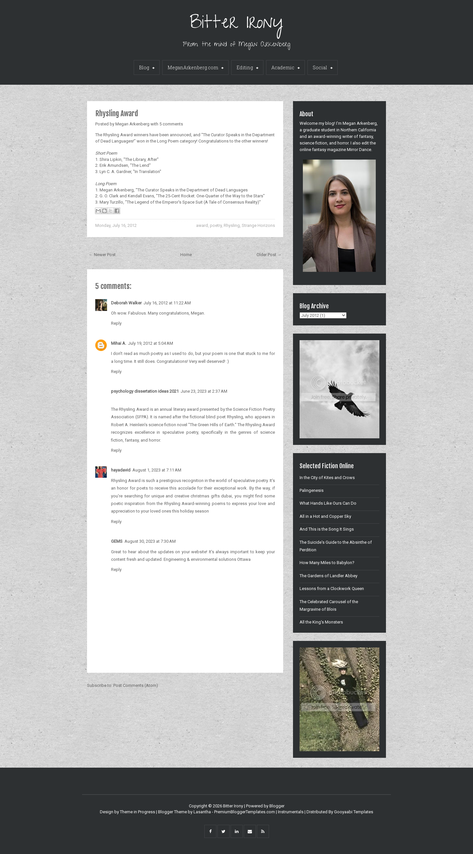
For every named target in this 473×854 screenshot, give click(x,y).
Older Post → (269, 254)
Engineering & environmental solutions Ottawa (207, 559)
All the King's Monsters (321, 622)
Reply (116, 323)
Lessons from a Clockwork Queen (332, 588)
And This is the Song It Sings (327, 529)
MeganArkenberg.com (195, 68)
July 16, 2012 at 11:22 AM (167, 302)
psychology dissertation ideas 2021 (145, 391)
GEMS (117, 541)
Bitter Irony (236, 24)
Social (322, 68)
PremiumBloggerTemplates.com (244, 811)
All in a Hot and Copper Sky (325, 516)
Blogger (276, 805)
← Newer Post (102, 254)
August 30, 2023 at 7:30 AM (150, 541)
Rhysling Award (116, 113)
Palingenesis (312, 490)
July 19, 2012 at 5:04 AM (150, 343)
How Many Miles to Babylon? (327, 562)
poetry (216, 225)
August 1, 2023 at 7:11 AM (156, 470)
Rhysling (232, 225)
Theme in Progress (137, 811)
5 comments (171, 123)
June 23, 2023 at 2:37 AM (204, 391)
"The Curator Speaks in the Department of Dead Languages (191, 189)
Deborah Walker (126, 302)
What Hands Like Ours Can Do (328, 503)
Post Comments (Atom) (135, 685)
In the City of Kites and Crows (327, 477)
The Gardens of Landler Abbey (328, 575)
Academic (285, 68)
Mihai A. (118, 343)
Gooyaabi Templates (353, 811)
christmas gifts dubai (211, 495)
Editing (247, 68)
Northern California (358, 129)
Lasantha (202, 811)
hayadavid (120, 470)
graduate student (319, 129)
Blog (146, 68)
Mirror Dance (359, 149)
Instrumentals (291, 811)
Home (186, 254)
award (202, 225)
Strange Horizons (258, 225)
